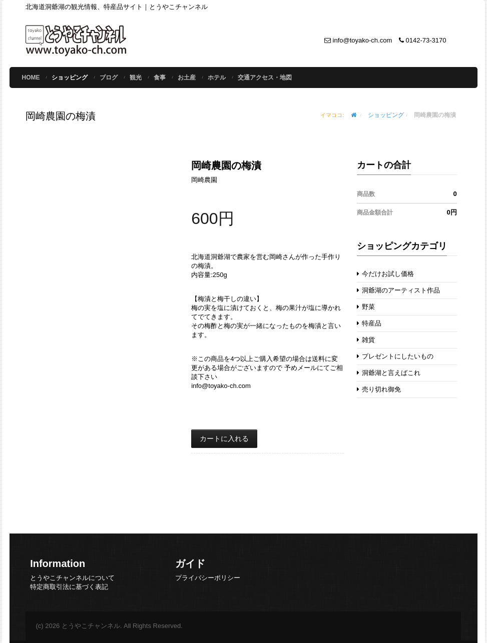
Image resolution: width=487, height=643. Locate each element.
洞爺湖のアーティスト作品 (398, 290)
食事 (160, 77)
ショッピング (70, 77)
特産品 (369, 323)
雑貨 (366, 340)
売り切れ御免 (379, 389)
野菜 (366, 306)
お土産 (187, 77)
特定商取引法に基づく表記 (69, 586)
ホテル (217, 77)
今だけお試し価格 (385, 274)
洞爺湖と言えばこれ (389, 372)
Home (31, 77)
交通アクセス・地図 (265, 77)
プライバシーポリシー (207, 578)
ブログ (109, 77)
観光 (136, 77)
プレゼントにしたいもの (395, 356)
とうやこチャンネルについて (72, 578)
